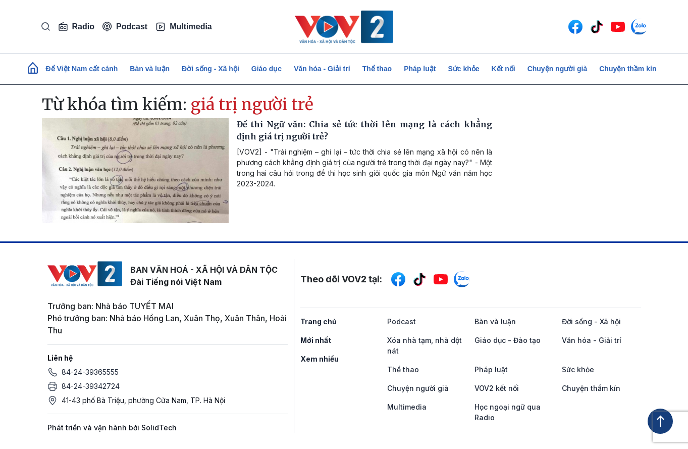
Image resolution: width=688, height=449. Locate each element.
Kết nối (503, 69)
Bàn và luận (150, 69)
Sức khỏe (463, 69)
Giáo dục (266, 69)
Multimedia (183, 27)
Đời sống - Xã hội (210, 69)
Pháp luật (420, 69)
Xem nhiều (319, 359)
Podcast (124, 26)
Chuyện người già (557, 69)
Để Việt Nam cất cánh (82, 69)
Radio (76, 27)
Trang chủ (318, 321)
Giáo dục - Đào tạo (507, 340)
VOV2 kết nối (496, 388)
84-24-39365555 (90, 372)
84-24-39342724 (91, 386)
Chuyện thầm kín (627, 69)
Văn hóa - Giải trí (322, 69)
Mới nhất (315, 340)
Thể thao (377, 69)
